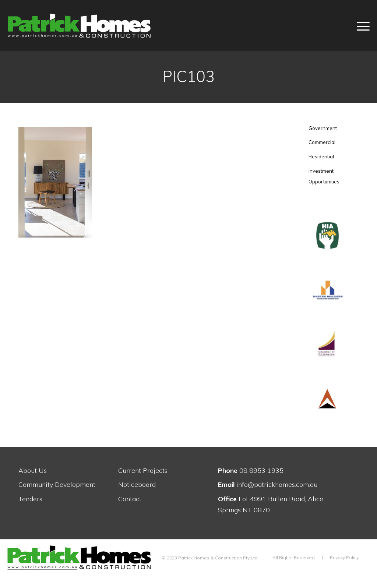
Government (323, 128)
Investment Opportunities (324, 176)
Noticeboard (137, 484)
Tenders (30, 499)
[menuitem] (359, 25)
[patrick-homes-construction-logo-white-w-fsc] (96, 25)
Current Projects (143, 470)
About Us (32, 470)
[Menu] (359, 25)
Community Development (56, 484)
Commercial (322, 142)
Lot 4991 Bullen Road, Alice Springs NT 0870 (270, 504)
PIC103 (188, 76)
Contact (129, 499)
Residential (321, 156)
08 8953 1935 (250, 470)
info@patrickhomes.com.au (267, 484)
